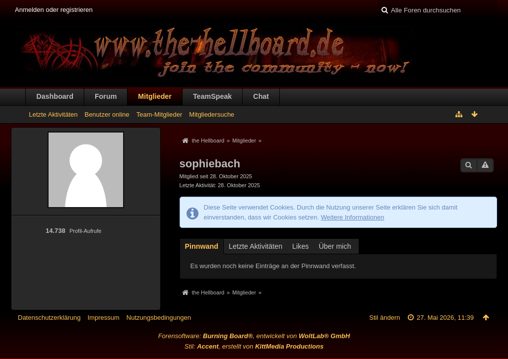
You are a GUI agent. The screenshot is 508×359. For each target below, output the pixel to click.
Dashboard (54, 96)
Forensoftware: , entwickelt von (254, 336)
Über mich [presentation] (335, 246)
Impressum (103, 317)
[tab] (202, 246)
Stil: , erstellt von (254, 346)
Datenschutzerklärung (49, 317)
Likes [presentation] (300, 246)
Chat (261, 96)
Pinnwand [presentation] (202, 246)
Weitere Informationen (352, 217)
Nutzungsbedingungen (159, 317)
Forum (106, 96)
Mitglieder (155, 96)
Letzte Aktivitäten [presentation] (255, 246)
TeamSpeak (212, 96)
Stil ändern (384, 317)
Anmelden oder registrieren (54, 9)
